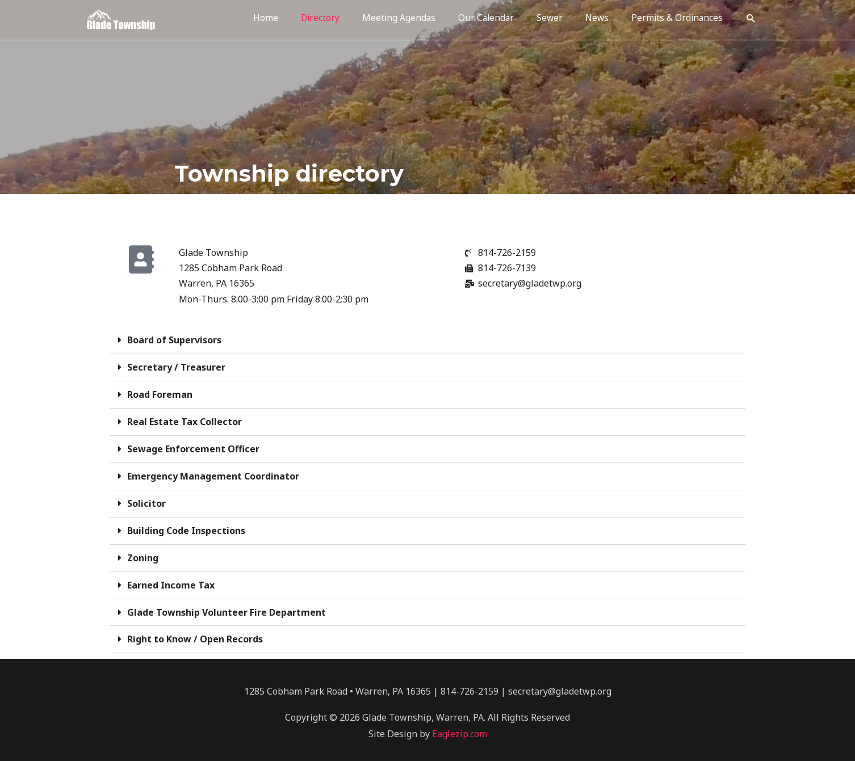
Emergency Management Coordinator (213, 473)
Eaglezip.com (459, 727)
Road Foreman (159, 393)
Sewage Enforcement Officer (193, 446)
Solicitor (146, 500)
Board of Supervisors (174, 340)
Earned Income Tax (171, 580)
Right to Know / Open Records (195, 633)
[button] (751, 19)
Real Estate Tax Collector (184, 420)
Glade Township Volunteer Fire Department (226, 606)
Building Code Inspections (186, 526)
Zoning (142, 553)
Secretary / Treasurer (176, 366)
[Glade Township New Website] (121, 18)
